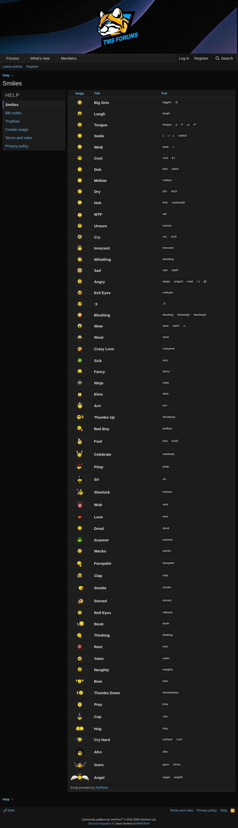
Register (32, 66)
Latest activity (12, 66)
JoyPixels (101, 787)
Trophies (12, 121)
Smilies (12, 104)
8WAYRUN (143, 823)
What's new (40, 58)
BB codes (13, 113)
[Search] (224, 58)
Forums (12, 58)
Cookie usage (16, 129)
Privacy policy (16, 146)
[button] (23, 58)
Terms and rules (18, 138)
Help (223, 810)
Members (69, 58)
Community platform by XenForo (119, 819)
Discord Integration (99, 823)
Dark (9, 810)
